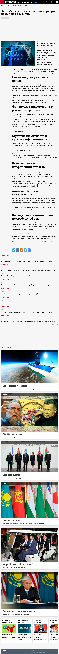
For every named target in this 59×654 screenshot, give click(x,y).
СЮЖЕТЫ (25, 5)
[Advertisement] (29, 30)
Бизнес (11, 17)
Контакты (4, 650)
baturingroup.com (39, 652)
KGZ (22, 2)
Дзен (53, 242)
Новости (3, 5)
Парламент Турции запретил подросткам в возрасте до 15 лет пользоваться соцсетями (26, 261)
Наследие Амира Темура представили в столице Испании (17, 276)
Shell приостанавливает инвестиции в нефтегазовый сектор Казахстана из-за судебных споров (28, 321)
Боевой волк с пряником (38, 621)
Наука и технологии (17, 17)
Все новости (54, 325)
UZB (32, 2)
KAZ (18, 2)
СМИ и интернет (26, 17)
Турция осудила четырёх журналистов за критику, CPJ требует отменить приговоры (25, 285)
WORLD (36, 2)
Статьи (9, 5)
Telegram (46, 242)
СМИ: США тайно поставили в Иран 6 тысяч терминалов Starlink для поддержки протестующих (28, 312)
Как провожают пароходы (23, 621)
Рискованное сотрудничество (7, 621)
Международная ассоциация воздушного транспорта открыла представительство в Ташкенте (28, 270)
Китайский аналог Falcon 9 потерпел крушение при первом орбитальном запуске (24, 294)
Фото (19, 5)
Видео (14, 5)
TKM (28, 2)
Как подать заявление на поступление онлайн (14, 303)
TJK (25, 2)
